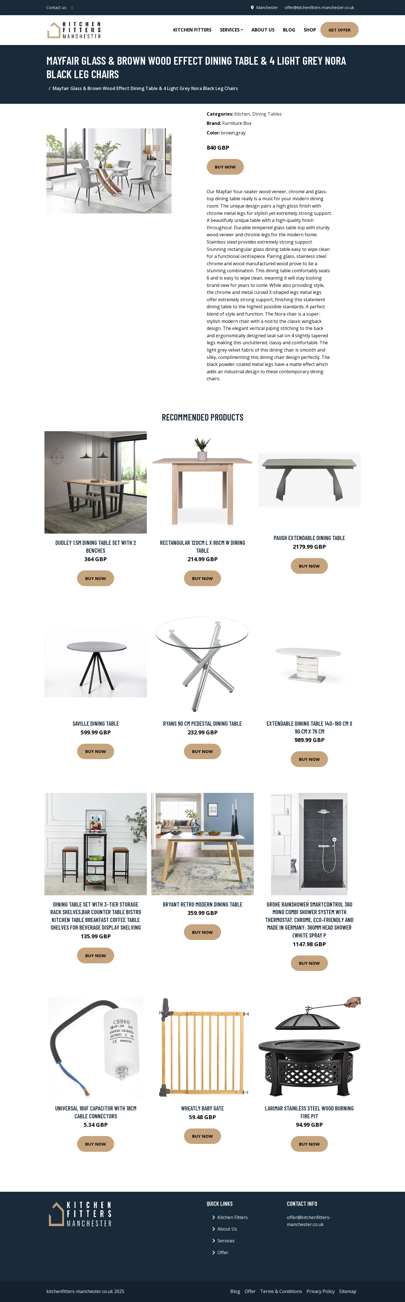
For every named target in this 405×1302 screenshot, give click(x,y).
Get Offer (339, 30)
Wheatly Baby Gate (202, 1108)
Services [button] (230, 30)
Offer (222, 1252)
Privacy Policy (321, 1291)
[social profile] (72, 7)
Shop (310, 30)
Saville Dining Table (96, 723)
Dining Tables (267, 114)
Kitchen (242, 114)
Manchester (267, 7)
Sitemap (347, 1291)
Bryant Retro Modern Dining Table (202, 904)
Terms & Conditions (281, 1291)
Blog (289, 30)
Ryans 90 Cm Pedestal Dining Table (202, 723)
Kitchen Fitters (192, 30)
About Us (262, 30)
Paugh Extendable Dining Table (309, 537)
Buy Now (225, 167)
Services (226, 1241)
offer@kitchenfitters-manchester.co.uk (319, 7)
